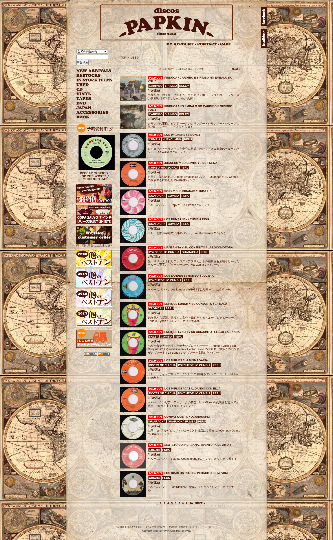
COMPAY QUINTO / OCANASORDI (187, 416)
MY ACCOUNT (181, 44)
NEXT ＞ (236, 69)
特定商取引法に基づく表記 (129, 527)
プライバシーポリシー (206, 527)
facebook (264, 16)
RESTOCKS (91, 75)
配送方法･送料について (180, 527)
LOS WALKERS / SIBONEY (182, 134)
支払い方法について (155, 527)
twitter (264, 38)
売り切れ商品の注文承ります (94, 243)
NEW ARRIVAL (94, 71)
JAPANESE (91, 108)
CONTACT (208, 44)
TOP (123, 57)
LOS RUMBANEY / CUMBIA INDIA (187, 219)
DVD (81, 103)
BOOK (83, 117)
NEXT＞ (200, 503)
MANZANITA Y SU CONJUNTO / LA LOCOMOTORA (198, 247)
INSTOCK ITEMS (94, 80)
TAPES (83, 98)
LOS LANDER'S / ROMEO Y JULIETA (189, 275)
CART (225, 44)
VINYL (84, 94)
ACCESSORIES (92, 112)
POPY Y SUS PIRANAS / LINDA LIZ (187, 191)
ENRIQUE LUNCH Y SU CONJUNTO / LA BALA (195, 303)
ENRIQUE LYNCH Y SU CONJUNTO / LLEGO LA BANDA (202, 332)
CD (79, 89)
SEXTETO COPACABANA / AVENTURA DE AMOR (197, 444)
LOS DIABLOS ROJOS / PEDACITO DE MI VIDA (196, 473)
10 (191, 503)
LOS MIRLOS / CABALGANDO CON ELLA (192, 388)
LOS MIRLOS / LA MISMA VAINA (186, 360)
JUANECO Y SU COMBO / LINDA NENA (190, 163)
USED (91, 84)
